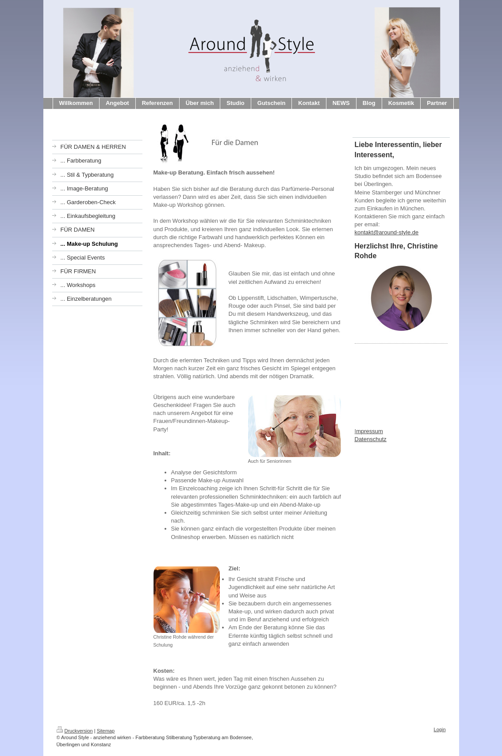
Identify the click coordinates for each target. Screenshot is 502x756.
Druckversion (75, 730)
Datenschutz (371, 439)
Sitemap (106, 730)
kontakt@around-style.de (387, 232)
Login (440, 729)
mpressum (369, 431)
